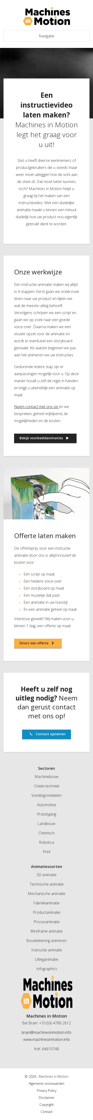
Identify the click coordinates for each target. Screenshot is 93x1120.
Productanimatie (46, 912)
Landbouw (46, 823)
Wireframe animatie (46, 931)
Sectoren (46, 768)
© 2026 (31, 1076)
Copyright (46, 1104)
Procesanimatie (47, 921)
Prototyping (46, 814)
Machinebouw (46, 776)
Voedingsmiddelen (46, 795)
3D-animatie (46, 874)
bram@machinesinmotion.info (46, 1032)
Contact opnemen (48, 734)
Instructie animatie (46, 950)
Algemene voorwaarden (46, 1083)
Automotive (46, 804)
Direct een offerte (36, 643)
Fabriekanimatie (46, 903)
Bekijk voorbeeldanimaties (44, 438)
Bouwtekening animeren (46, 940)
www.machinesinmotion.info (46, 1039)
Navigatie (46, 36)
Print (46, 851)
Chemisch (47, 833)
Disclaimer (46, 1097)
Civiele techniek (46, 786)
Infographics (46, 968)
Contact (47, 1111)
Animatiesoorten (46, 866)
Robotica (46, 842)
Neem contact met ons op (36, 406)
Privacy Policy (46, 1090)
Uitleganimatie (46, 959)
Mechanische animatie (46, 893)
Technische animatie (47, 884)
